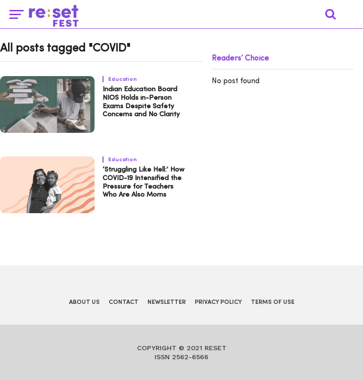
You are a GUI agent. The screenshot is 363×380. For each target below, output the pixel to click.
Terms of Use (272, 302)
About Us (84, 302)
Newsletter (166, 302)
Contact (123, 302)
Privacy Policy (218, 302)
